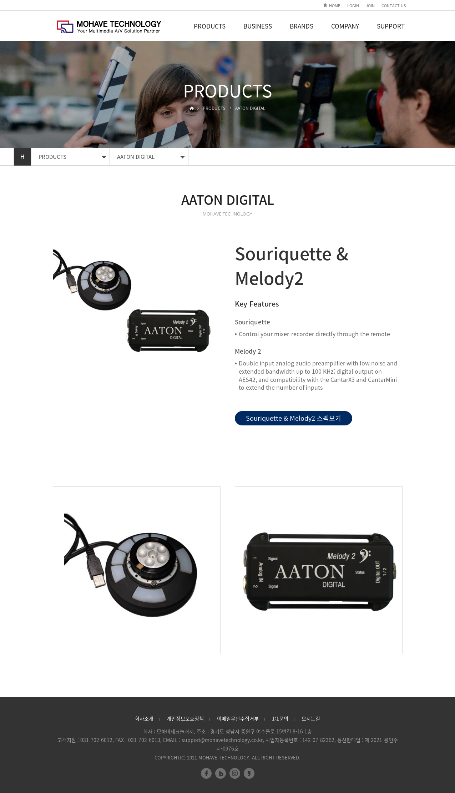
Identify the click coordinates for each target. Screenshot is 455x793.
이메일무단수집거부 (238, 718)
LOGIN (353, 5)
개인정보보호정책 (185, 718)
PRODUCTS (210, 25)
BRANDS (301, 25)
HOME (334, 5)
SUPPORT (391, 25)
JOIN (370, 5)
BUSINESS (257, 25)
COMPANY (345, 25)
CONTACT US (393, 5)
